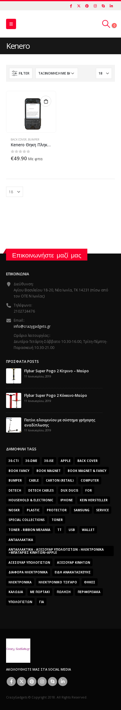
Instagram (42, 681)
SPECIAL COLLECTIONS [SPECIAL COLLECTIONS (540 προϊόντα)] (26, 520)
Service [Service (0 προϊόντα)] (102, 510)
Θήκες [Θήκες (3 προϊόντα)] (89, 582)
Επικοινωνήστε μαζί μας (46, 255)
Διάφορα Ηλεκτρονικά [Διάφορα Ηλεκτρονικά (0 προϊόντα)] (28, 572)
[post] (13, 375)
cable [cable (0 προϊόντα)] (34, 480)
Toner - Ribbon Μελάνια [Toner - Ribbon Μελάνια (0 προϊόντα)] (29, 530)
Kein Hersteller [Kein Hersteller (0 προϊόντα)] (94, 500)
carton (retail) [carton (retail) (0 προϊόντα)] (60, 480)
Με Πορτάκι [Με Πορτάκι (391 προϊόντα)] (40, 592)
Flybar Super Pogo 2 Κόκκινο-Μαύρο (55, 395)
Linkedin (62, 681)
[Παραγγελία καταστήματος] (56, 73)
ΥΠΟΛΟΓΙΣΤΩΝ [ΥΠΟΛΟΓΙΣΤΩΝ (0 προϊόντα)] (20, 602)
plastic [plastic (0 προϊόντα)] (33, 510)
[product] (31, 112)
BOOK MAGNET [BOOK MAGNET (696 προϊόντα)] (48, 471)
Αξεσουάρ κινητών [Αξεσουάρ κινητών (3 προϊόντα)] (73, 562)
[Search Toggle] (106, 24)
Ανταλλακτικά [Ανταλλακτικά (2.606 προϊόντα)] (20, 540)
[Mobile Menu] (11, 24)
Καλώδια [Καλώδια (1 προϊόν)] (15, 592)
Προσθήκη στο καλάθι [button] (45, 101)
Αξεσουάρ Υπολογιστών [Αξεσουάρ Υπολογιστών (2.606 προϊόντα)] (29, 562)
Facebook (11, 681)
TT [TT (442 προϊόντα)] (59, 530)
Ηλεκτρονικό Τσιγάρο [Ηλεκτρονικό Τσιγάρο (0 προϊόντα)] (58, 582)
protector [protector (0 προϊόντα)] (57, 510)
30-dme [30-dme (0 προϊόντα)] (31, 461)
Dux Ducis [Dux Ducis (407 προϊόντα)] (69, 490)
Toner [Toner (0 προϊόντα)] (57, 520)
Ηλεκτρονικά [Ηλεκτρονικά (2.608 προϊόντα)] (20, 582)
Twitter (21, 681)
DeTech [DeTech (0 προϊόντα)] (14, 490)
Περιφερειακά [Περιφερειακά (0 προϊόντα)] (89, 592)
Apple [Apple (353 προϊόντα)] (66, 461)
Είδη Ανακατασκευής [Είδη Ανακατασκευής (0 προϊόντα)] (73, 572)
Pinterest (31, 681)
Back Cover (19, 139)
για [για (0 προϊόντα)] (41, 602)
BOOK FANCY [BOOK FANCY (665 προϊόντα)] (18, 471)
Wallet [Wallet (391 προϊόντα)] (88, 530)
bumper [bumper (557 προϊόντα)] (15, 480)
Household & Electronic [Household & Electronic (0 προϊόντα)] (30, 500)
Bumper (33, 139)
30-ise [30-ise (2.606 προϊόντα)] (49, 461)
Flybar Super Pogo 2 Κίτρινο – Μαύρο (56, 370)
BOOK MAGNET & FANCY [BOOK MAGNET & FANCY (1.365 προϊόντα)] (87, 471)
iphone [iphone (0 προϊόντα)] (66, 500)
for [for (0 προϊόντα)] (88, 490)
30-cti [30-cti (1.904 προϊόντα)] (13, 461)
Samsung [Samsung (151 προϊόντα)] (81, 510)
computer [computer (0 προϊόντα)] (90, 480)
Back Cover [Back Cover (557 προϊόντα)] (87, 461)
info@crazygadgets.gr (32, 326)
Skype (52, 681)
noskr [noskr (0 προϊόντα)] (14, 510)
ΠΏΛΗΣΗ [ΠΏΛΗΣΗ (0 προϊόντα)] (64, 592)
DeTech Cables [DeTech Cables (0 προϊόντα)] (41, 490)
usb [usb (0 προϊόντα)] (72, 530)
